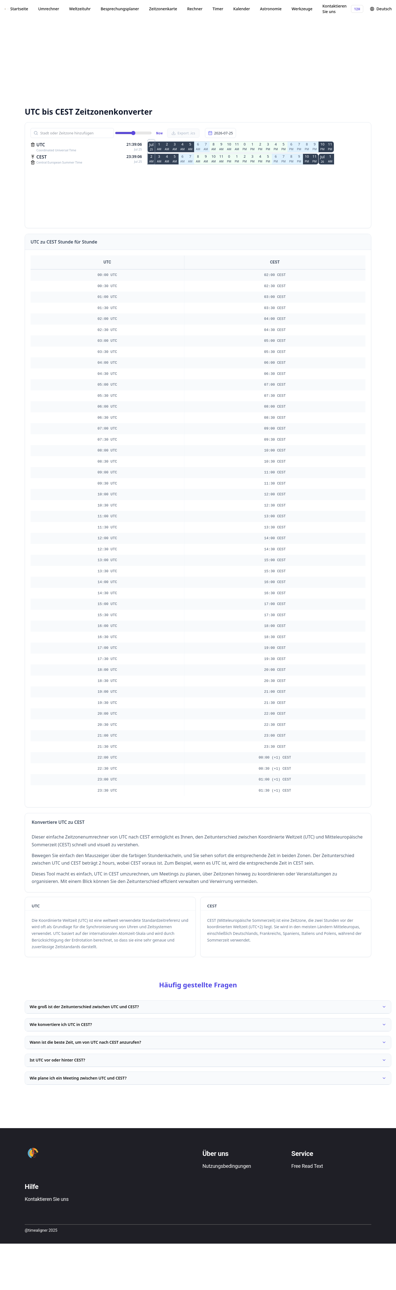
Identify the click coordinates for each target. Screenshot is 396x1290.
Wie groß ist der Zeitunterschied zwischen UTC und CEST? (208, 1009)
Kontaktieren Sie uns (334, 8)
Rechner (194, 8)
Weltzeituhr (80, 8)
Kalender (241, 8)
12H (357, 9)
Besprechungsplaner (120, 8)
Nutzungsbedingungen (226, 1191)
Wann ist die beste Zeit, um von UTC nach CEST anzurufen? (208, 1054)
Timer (217, 8)
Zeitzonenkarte (163, 8)
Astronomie (271, 8)
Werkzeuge (302, 8)
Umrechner (48, 8)
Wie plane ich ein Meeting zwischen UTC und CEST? (208, 1100)
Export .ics (183, 132)
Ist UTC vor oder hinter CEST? (208, 1077)
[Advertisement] (162, 61)
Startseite (19, 8)
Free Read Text (307, 1191)
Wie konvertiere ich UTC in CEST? (208, 1032)
